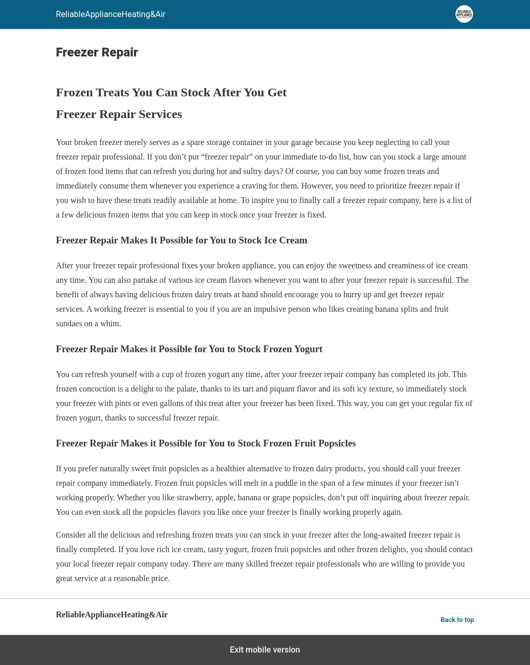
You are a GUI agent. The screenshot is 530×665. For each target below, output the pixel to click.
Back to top (457, 620)
